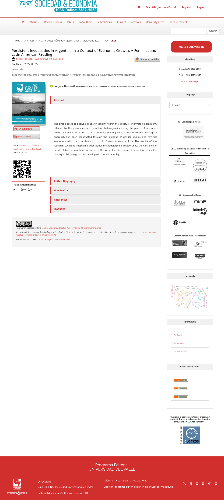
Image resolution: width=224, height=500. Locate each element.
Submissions (104, 22)
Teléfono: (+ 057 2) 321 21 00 (120, 480)
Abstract (59, 100)
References (60, 199)
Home (16, 40)
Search (213, 30)
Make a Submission (191, 46)
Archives (136, 22)
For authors (85, 22)
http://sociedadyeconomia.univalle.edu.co (54, 239)
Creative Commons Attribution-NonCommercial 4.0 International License (71, 228)
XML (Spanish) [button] (24, 136)
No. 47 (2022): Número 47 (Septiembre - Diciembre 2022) (69, 40)
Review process (53, 22)
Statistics (59, 209)
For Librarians (180, 351)
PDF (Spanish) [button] (24, 128)
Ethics (70, 22)
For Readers (179, 335)
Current (121, 22)
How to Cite (61, 190)
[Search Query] (188, 31)
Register (186, 7)
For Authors (179, 343)
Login (200, 7)
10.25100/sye (192, 81)
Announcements (178, 22)
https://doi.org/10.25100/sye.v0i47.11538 (39, 58)
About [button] (34, 22)
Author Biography (65, 181)
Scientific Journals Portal (161, 7)
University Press (155, 22)
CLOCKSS (190, 421)
